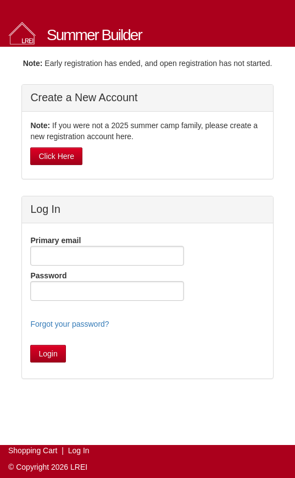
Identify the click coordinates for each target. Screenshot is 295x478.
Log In (79, 450)
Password (48, 275)
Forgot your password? (69, 324)
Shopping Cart (33, 450)
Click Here (56, 156)
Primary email (55, 240)
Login (47, 353)
